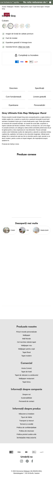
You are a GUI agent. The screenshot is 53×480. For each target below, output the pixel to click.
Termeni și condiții (26, 424)
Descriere (13, 88)
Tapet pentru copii (26, 7)
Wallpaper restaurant (26, 378)
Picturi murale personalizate (26, 332)
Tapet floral (26, 352)
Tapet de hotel (26, 372)
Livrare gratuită (39, 97)
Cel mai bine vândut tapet (26, 342)
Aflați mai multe (24, 47)
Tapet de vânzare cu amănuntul (26, 375)
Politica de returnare (26, 431)
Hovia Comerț (26, 368)
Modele (17, 7)
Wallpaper (10, 7)
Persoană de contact (26, 401)
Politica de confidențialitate (26, 427)
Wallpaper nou (26, 345)
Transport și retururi (26, 421)
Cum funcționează (13, 97)
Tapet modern (26, 356)
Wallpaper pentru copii (26, 349)
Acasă (4, 7)
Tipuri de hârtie (26, 417)
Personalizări (39, 105)
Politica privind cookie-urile (26, 434)
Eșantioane (13, 105)
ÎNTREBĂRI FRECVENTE (26, 438)
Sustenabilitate (26, 398)
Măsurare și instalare (26, 414)
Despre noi (26, 394)
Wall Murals (26, 339)
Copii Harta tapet (38, 7)
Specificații (39, 88)
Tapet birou (26, 382)
